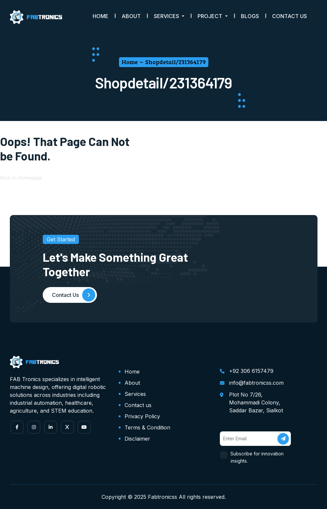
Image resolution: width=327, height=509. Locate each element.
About (131, 16)
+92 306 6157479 (251, 371)
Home (100, 16)
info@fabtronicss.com (256, 382)
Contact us (138, 405)
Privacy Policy (142, 416)
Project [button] (210, 16)
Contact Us (289, 16)
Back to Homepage (21, 177)
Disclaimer (137, 438)
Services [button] (167, 16)
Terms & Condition (147, 427)
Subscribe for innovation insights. (257, 457)
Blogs (250, 16)
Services (135, 394)
